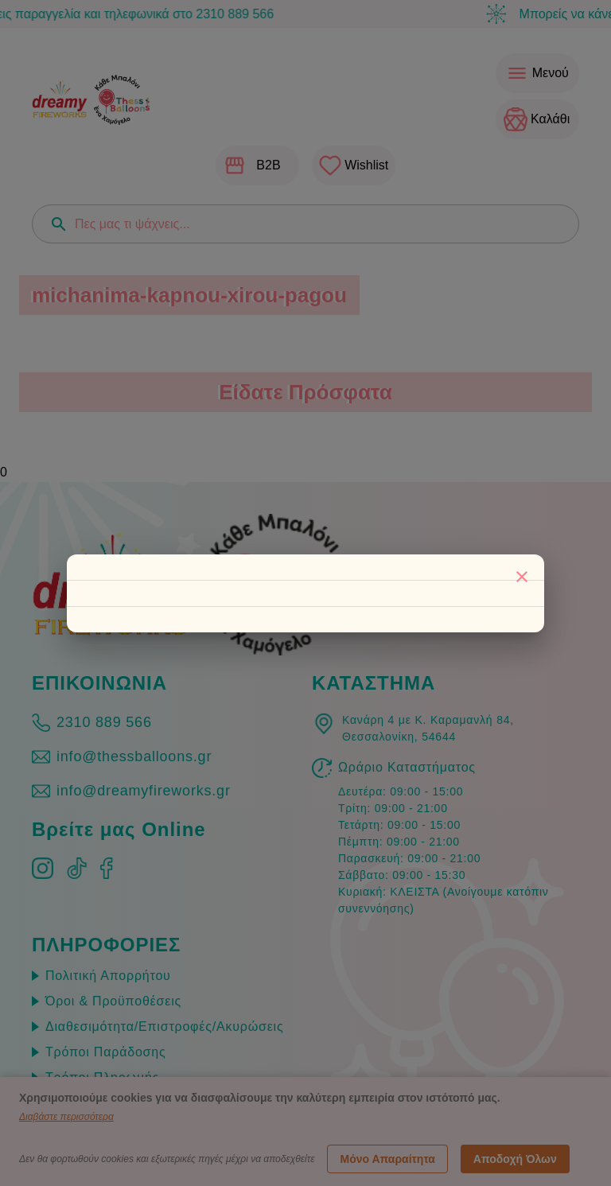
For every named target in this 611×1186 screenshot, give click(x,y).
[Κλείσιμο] (522, 577)
